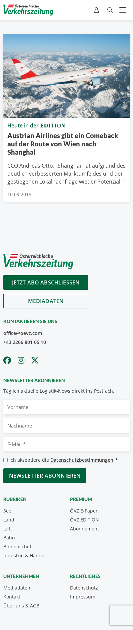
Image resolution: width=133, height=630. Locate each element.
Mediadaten (46, 301)
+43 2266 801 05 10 (24, 342)
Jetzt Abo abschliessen (46, 282)
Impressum (82, 596)
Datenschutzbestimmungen (81, 460)
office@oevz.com (22, 333)
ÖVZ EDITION (84, 519)
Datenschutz (84, 588)
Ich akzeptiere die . (63, 460)
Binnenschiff (17, 546)
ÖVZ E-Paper (84, 511)
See (7, 511)
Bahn (9, 537)
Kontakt (11, 596)
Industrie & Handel (24, 555)
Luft (7, 528)
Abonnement (84, 528)
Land (8, 519)
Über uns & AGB (21, 605)
